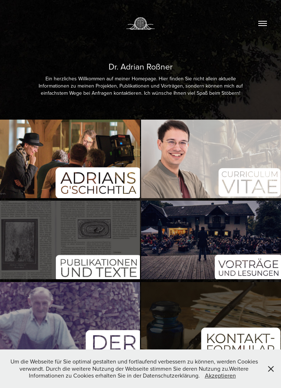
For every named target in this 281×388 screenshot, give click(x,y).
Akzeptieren (220, 375)
